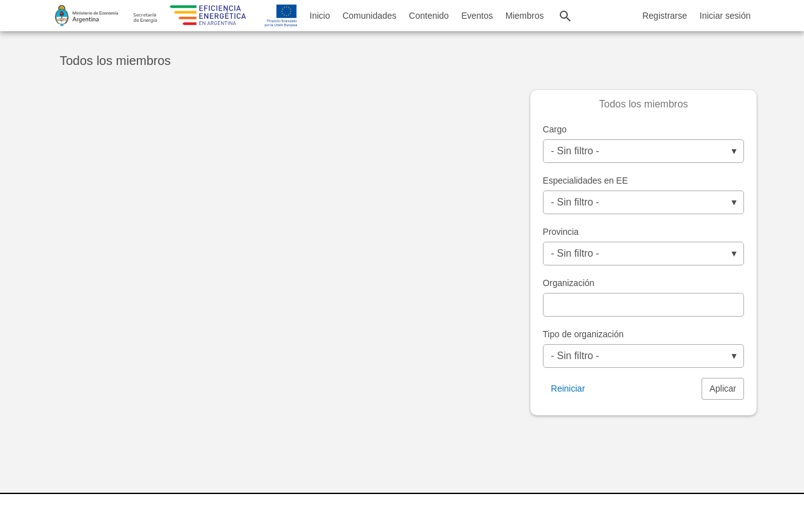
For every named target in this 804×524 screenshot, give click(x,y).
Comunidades (369, 16)
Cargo (555, 129)
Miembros (524, 16)
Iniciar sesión (725, 16)
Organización (569, 283)
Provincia (561, 232)
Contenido (429, 16)
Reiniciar (568, 388)
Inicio (320, 16)
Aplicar (723, 388)
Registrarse (664, 16)
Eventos (477, 16)
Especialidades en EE (585, 180)
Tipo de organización (583, 334)
